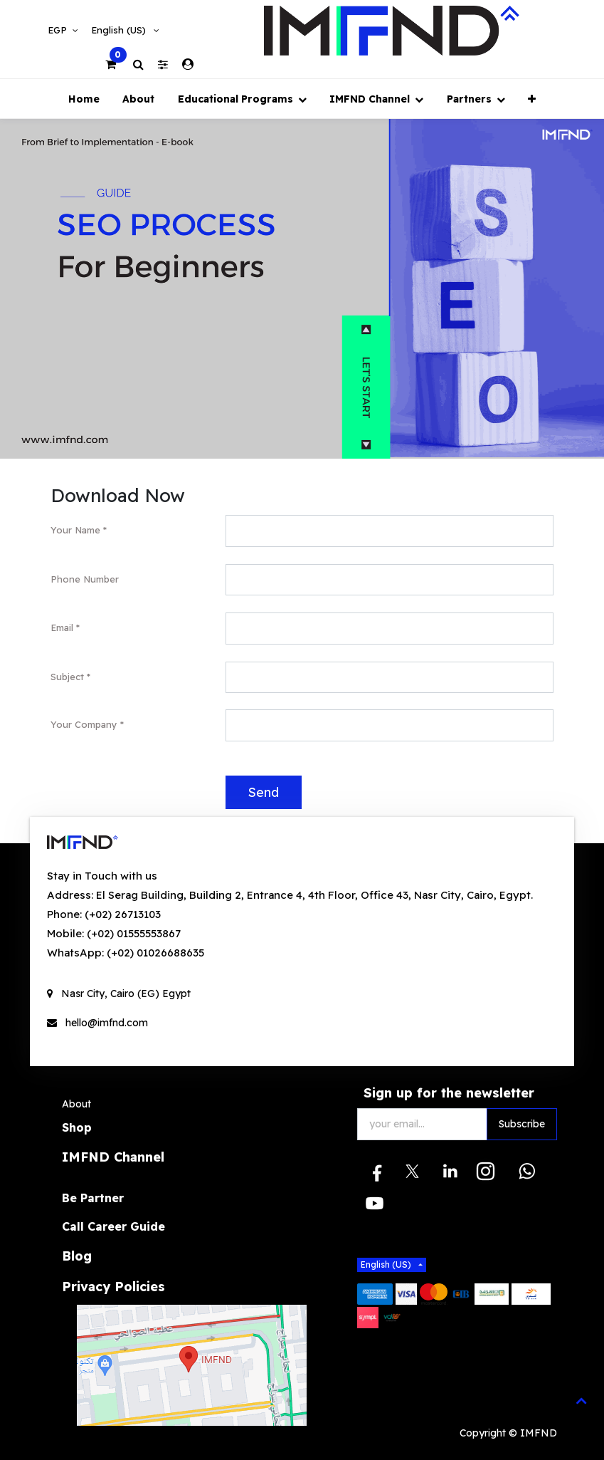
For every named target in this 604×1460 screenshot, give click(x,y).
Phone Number (85, 579)
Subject (67, 676)
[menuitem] (83, 98)
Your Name (75, 530)
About (76, 1103)
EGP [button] (59, 30)
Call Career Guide (113, 1226)
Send (263, 792)
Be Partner (93, 1198)
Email (62, 627)
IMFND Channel (113, 1157)
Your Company (84, 724)
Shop (77, 1127)
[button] (532, 98)
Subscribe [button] (522, 1123)
